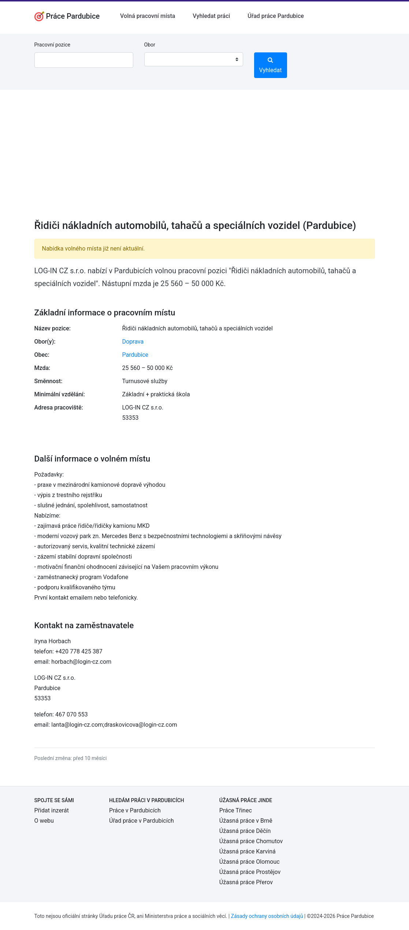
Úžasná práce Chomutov (251, 841)
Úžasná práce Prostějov (249, 871)
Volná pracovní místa (147, 15)
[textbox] (159, 59)
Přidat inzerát (51, 810)
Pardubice (135, 354)
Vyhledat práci (211, 15)
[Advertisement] (204, 159)
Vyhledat (270, 65)
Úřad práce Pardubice (276, 15)
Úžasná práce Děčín (245, 830)
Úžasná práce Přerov (246, 882)
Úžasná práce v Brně (245, 820)
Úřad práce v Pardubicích (141, 820)
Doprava (133, 341)
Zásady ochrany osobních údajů (267, 916)
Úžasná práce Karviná (247, 851)
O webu (44, 820)
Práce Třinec (235, 810)
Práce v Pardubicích (135, 810)
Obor (149, 45)
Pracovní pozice (52, 45)
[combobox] (193, 59)
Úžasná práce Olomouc (249, 861)
